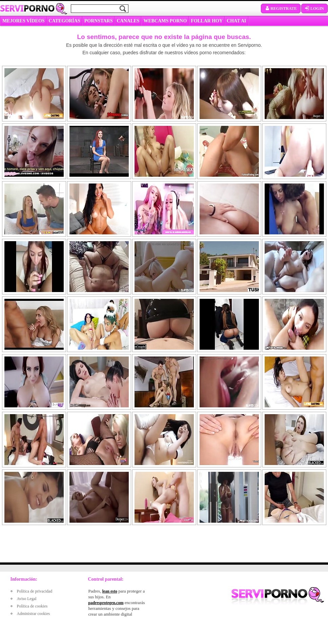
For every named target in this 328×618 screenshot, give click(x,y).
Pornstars (98, 20)
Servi (27, 8)
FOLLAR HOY (207, 20)
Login (314, 8)
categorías (64, 20)
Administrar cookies (33, 613)
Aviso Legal (27, 598)
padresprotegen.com (106, 602)
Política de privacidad (35, 591)
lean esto (109, 591)
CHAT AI (236, 20)
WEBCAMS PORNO (165, 20)
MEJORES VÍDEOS (23, 20)
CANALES (128, 20)
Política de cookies (32, 606)
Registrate (281, 8)
